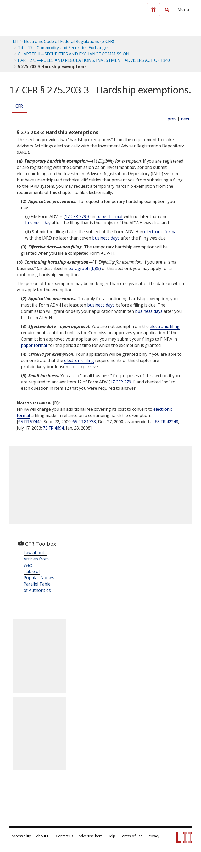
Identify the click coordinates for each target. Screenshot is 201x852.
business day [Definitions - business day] (38, 223)
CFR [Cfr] (19, 106)
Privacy (153, 835)
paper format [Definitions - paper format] (109, 216)
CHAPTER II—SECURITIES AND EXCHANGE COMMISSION (73, 54)
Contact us (64, 835)
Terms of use (131, 835)
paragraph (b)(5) (84, 268)
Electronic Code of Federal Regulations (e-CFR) (69, 41)
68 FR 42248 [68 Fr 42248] (166, 422)
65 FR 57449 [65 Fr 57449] (30, 422)
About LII (43, 835)
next (185, 119)
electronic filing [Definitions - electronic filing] (165, 326)
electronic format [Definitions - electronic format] (161, 232)
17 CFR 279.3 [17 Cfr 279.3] (77, 216)
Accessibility (21, 835)
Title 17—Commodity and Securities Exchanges (63, 48)
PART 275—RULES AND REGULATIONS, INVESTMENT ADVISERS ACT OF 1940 (94, 60)
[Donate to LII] (153, 9)
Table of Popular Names (39, 575)
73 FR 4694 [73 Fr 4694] (53, 428)
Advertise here (91, 835)
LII (15, 41)
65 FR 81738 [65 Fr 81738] (84, 422)
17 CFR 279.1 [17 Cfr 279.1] (122, 382)
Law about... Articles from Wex (36, 559)
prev (172, 119)
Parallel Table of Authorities (37, 587)
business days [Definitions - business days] (106, 238)
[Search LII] (167, 9)
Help (111, 835)
